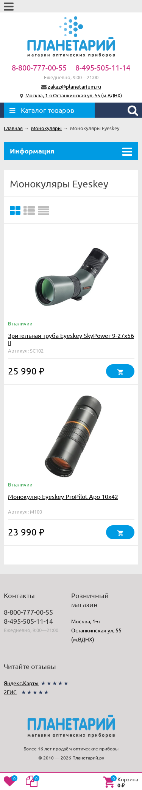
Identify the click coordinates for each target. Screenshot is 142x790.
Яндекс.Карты (21, 683)
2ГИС (10, 692)
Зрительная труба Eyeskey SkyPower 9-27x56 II (71, 338)
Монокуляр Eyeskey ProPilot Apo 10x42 (63, 496)
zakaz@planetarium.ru (74, 86)
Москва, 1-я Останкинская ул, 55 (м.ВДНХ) (73, 95)
